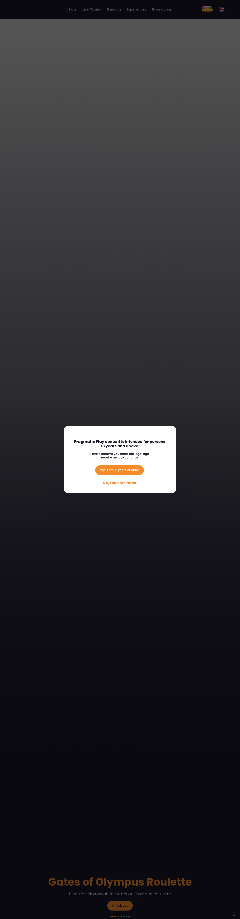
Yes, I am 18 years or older (119, 470)
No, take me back (119, 483)
